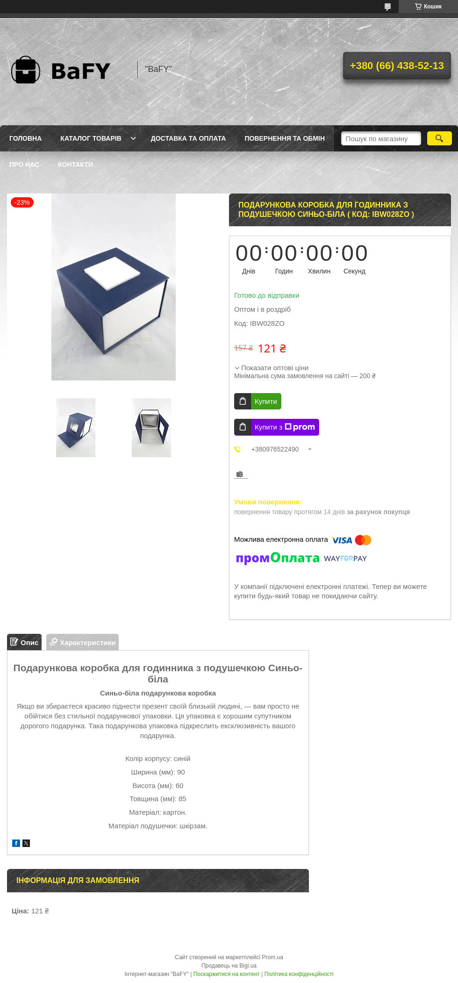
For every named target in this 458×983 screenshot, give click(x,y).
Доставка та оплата (188, 138)
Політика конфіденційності (299, 974)
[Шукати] (439, 138)
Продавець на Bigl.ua (229, 965)
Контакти (75, 164)
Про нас (24, 164)
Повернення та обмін (284, 138)
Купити (266, 401)
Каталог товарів (90, 138)
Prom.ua (272, 957)
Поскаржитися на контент (226, 974)
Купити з (285, 427)
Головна (25, 138)
